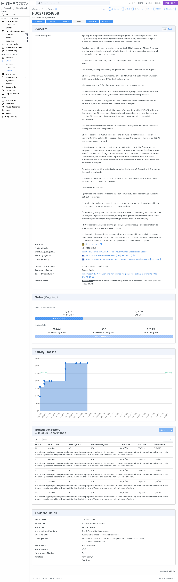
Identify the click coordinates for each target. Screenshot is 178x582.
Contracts (10, 24)
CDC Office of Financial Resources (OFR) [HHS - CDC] (108, 255)
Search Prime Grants (43, 9)
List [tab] (164, 29)
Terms (51, 578)
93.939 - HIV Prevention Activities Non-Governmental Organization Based (114, 252)
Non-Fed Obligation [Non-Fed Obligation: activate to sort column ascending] (100, 444)
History (93, 21)
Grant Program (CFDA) (45, 252)
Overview (39, 21)
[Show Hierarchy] (134, 255)
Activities (10, 41)
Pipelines (9, 34)
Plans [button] (140, 3)
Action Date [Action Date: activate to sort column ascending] (159, 444)
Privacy (59, 578)
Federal (7, 8)
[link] (170, 439)
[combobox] (73, 3)
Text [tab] (170, 29)
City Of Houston (92, 244)
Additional (106, 21)
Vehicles (9, 64)
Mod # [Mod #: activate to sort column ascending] (38, 444)
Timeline (65, 21)
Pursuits (9, 37)
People (9, 84)
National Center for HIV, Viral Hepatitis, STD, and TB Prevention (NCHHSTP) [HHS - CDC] (123, 259)
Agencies (10, 80)
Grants (9, 28)
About (35, 578)
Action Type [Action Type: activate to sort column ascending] (53, 444)
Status (52, 21)
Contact (43, 578)
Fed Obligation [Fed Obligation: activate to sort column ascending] (74, 444)
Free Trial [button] (170, 3)
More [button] (131, 3)
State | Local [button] (21, 8)
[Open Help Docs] (56, 9)
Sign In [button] (158, 3)
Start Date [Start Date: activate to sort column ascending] (125, 444)
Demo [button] (149, 3)
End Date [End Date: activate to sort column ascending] (142, 444)
